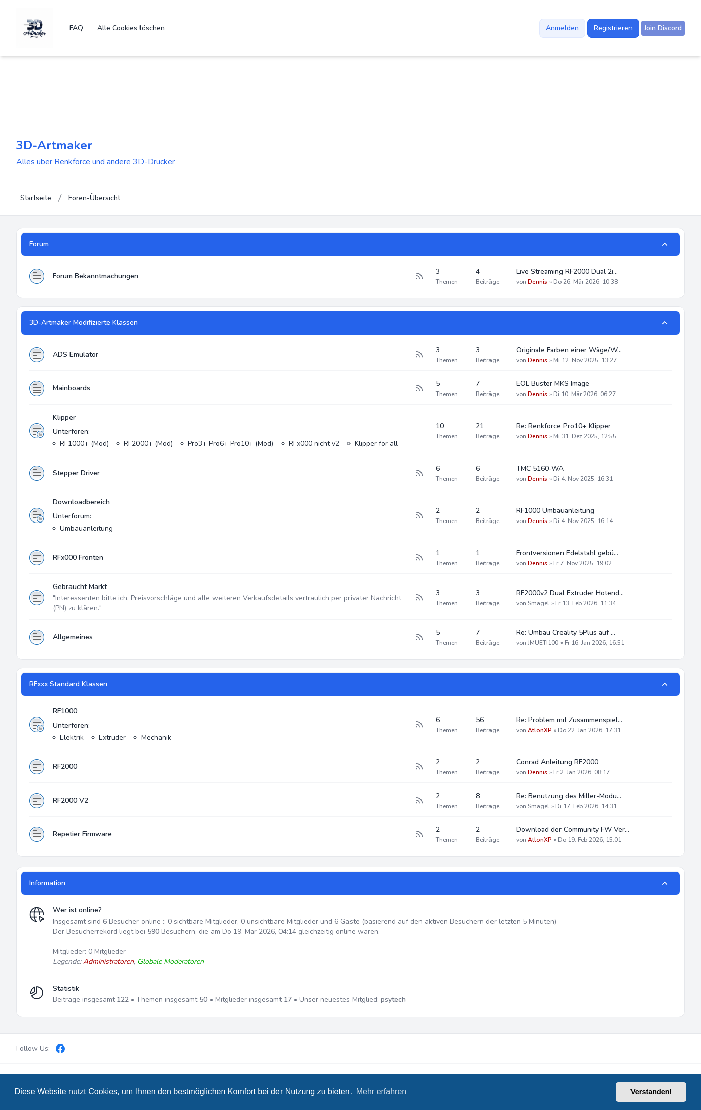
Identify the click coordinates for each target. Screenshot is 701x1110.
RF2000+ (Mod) (148, 443)
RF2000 (65, 766)
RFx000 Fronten (78, 557)
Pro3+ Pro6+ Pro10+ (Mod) (230, 443)
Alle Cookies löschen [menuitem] (131, 28)
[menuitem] (663, 28)
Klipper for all (376, 443)
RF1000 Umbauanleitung (555, 510)
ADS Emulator (75, 354)
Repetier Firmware (82, 834)
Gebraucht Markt (80, 587)
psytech (393, 999)
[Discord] (77, 1048)
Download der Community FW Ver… (572, 829)
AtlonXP (540, 730)
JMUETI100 (543, 643)
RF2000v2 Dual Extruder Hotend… (570, 593)
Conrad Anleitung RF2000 (557, 762)
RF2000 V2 (70, 800)
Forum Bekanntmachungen (95, 276)
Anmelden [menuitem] (562, 28)
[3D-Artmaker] (34, 28)
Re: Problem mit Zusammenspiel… (569, 720)
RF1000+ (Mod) (84, 443)
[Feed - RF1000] (419, 724)
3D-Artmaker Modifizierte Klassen (83, 323)
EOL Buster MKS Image (552, 383)
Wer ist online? (77, 910)
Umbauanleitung (86, 528)
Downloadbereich (81, 502)
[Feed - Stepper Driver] (419, 473)
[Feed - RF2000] (419, 766)
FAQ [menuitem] (76, 28)
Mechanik (156, 737)
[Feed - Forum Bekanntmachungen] (419, 276)
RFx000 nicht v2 (314, 443)
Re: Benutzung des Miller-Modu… (568, 796)
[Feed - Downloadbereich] (419, 515)
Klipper (64, 417)
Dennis (537, 282)
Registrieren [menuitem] (613, 28)
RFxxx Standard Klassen (68, 684)
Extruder (112, 737)
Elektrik (72, 737)
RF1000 (65, 711)
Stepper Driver (76, 473)
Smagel (538, 603)
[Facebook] (60, 1048)
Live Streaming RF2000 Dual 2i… (567, 271)
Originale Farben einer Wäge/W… (569, 350)
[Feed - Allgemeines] (419, 637)
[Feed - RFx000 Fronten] (419, 557)
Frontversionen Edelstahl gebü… (567, 553)
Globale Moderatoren (170, 961)
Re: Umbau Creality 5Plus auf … (565, 632)
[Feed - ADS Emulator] (419, 354)
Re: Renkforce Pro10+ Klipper (563, 426)
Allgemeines (73, 637)
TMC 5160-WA (540, 468)
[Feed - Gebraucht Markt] (419, 597)
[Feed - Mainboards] (419, 388)
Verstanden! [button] (651, 1092)
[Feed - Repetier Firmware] (419, 834)
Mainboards (71, 388)
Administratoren (108, 961)
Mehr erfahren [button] (381, 1091)
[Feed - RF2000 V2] (419, 800)
